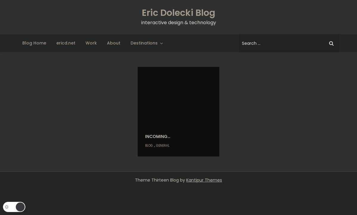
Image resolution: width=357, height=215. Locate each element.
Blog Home (34, 43)
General (163, 146)
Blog (149, 146)
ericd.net (65, 43)
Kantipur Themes (204, 180)
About (113, 43)
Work (91, 43)
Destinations (147, 43)
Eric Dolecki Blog (178, 13)
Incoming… (157, 136)
